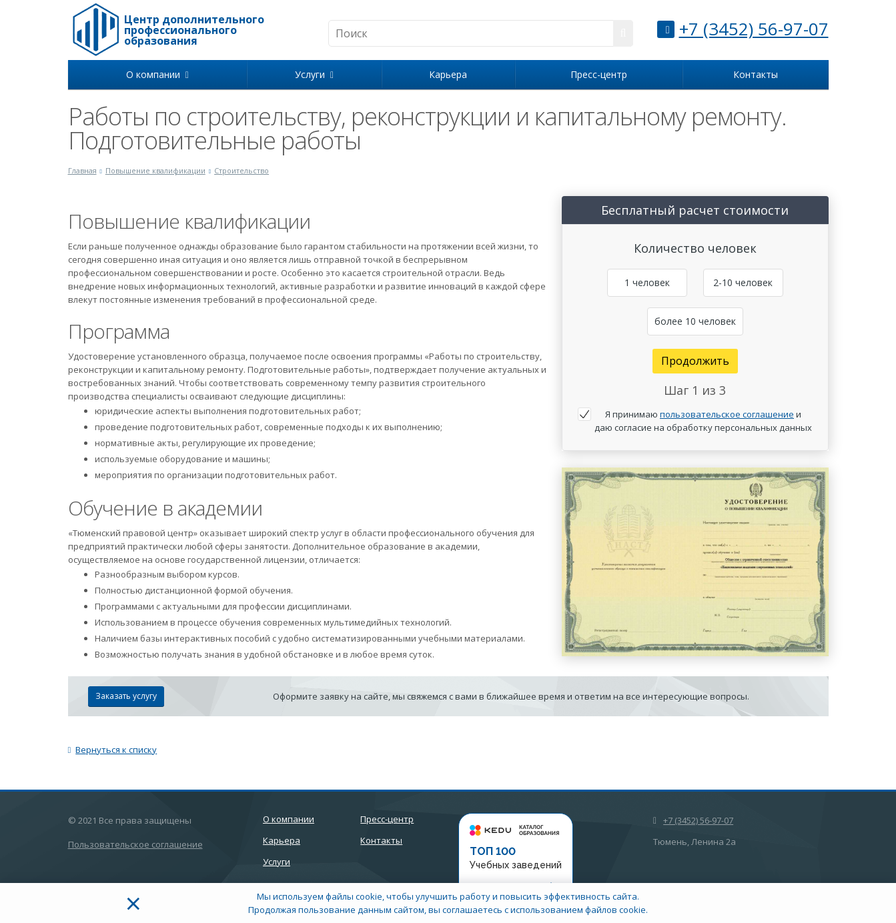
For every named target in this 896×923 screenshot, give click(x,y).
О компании (157, 74)
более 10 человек (695, 321)
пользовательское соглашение (727, 414)
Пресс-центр (598, 74)
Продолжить (695, 360)
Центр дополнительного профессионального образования (194, 30)
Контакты (755, 74)
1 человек (647, 282)
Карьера (448, 74)
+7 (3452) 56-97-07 (754, 29)
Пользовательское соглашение (135, 844)
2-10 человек (743, 282)
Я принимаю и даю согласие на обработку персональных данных (703, 420)
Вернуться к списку (112, 750)
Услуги (314, 74)
